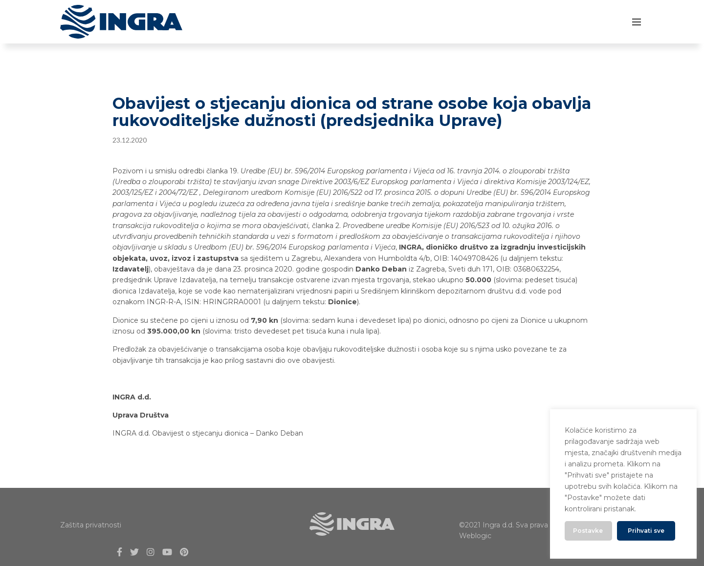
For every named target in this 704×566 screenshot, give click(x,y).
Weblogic (475, 535)
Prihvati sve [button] (646, 530)
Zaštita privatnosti (90, 525)
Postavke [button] (588, 530)
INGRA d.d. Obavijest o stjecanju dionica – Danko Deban (207, 433)
